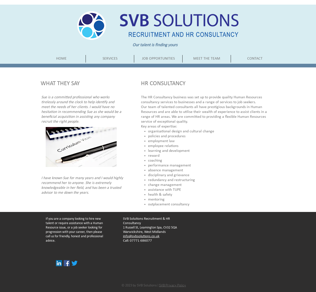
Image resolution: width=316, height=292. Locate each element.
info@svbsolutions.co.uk (141, 236)
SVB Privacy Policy (172, 285)
